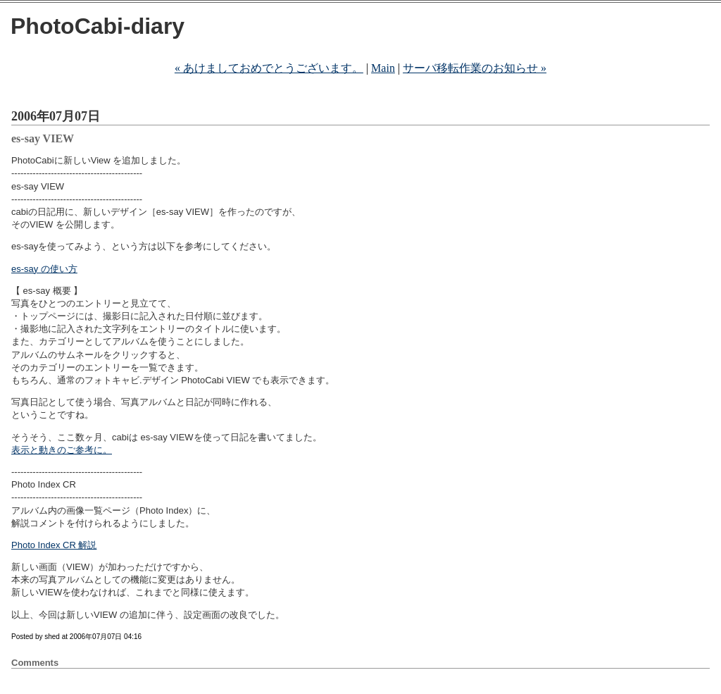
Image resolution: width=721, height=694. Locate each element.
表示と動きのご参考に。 (61, 450)
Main (383, 68)
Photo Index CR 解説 (53, 545)
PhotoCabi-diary (97, 26)
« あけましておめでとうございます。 (269, 68)
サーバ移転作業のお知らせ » (474, 68)
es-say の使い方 (44, 269)
